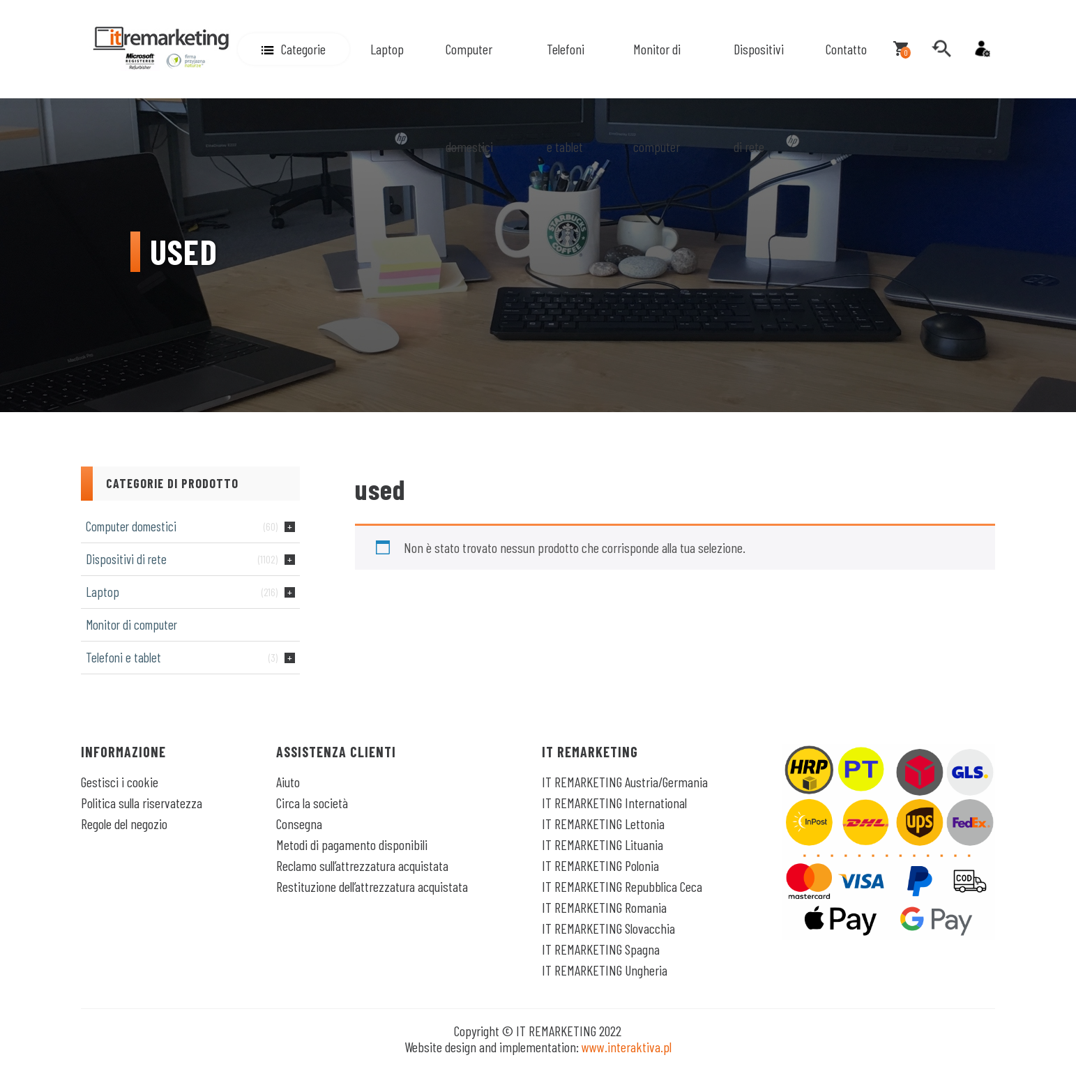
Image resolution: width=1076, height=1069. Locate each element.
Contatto (846, 48)
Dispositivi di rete (759, 97)
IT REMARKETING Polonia (600, 865)
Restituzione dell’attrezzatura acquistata (372, 886)
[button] (293, 49)
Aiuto (288, 781)
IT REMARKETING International (614, 802)
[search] (941, 49)
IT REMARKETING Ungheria (604, 970)
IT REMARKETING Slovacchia (608, 928)
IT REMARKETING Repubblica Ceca (622, 886)
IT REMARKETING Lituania (602, 844)
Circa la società (312, 802)
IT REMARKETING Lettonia (603, 823)
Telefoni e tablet (565, 97)
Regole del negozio (124, 823)
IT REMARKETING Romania (604, 907)
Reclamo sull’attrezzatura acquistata (362, 865)
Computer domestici (469, 97)
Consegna (299, 823)
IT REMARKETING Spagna (601, 949)
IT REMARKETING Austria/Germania (625, 781)
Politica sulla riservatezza (141, 802)
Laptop (387, 48)
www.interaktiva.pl (627, 1046)
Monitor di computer (657, 97)
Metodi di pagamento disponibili (351, 844)
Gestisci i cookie (119, 781)
